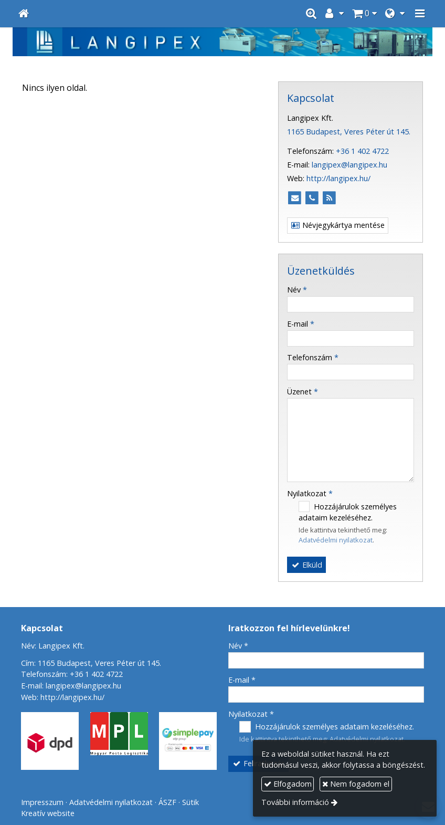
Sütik (190, 802)
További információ (295, 802)
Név (297, 290)
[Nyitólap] (23, 14)
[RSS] (329, 198)
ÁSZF (167, 802)
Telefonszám (312, 357)
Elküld (307, 565)
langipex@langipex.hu (349, 165)
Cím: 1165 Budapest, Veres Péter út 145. (91, 663)
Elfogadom (288, 784)
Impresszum (42, 802)
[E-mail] (294, 198)
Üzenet (302, 391)
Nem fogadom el (355, 784)
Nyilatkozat (310, 493)
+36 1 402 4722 (362, 151)
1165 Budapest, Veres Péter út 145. (348, 132)
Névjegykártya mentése (338, 225)
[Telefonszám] (312, 198)
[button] (420, 14)
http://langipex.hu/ (338, 178)
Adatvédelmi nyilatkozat (336, 540)
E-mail (300, 324)
